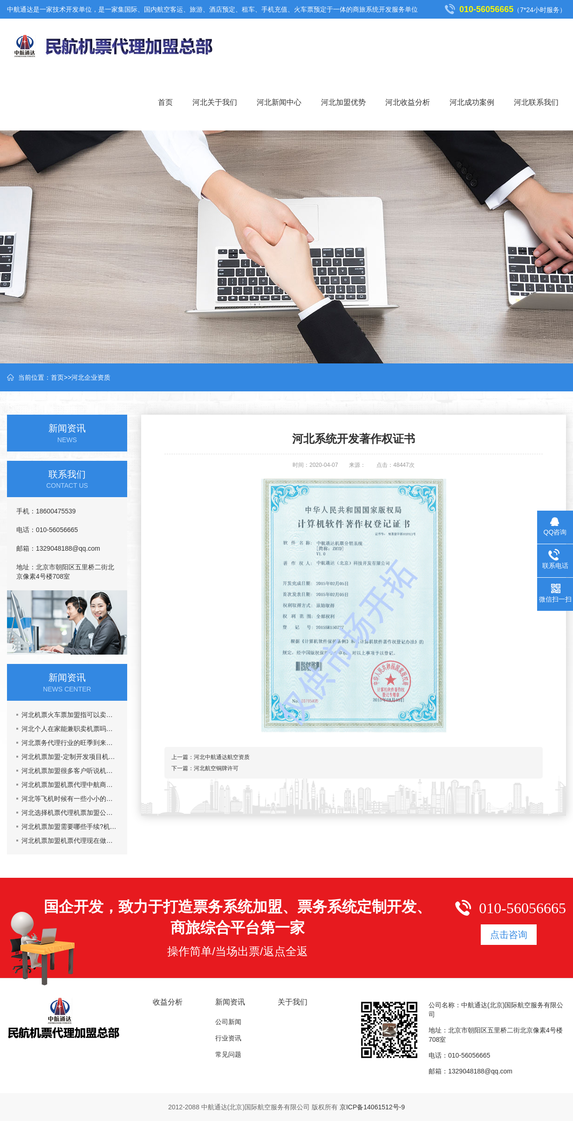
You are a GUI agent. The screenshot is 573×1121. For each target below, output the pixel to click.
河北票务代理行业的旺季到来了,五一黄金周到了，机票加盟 (69, 742)
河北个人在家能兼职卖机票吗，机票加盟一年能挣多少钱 (69, 728)
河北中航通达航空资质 (222, 757)
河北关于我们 (214, 102)
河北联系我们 (536, 102)
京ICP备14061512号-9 (372, 1107)
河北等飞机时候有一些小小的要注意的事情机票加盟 (69, 798)
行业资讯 (228, 1038)
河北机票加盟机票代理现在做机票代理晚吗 (69, 840)
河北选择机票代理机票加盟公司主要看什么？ (69, 812)
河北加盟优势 (343, 102)
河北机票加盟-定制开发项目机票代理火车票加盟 (69, 756)
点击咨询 (508, 935)
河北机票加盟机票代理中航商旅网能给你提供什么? (69, 784)
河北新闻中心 (279, 102)
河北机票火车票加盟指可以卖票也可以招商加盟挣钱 (69, 714)
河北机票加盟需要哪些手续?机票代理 (69, 826)
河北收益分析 (407, 102)
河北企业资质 (90, 377)
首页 (165, 102)
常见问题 (228, 1054)
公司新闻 (228, 1021)
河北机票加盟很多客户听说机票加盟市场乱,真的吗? (69, 770)
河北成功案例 (472, 102)
